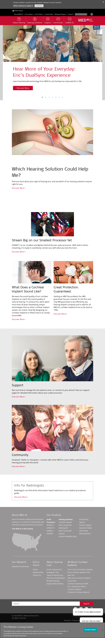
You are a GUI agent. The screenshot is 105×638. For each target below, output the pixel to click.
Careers (70, 14)
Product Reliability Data (68, 536)
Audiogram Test (53, 572)
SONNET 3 (50, 528)
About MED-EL (18, 14)
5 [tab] (56, 97)
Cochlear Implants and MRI (78, 584)
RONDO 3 (50, 525)
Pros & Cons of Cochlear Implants (80, 569)
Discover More (23, 88)
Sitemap (67, 620)
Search (86, 603)
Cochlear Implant (65, 522)
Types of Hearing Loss (55, 575)
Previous (1, 62)
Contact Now (49, 14)
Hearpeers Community (20, 566)
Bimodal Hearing (53, 581)
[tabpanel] (52, 59)
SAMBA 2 (50, 531)
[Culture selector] (23, 5)
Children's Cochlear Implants (78, 592)
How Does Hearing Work (56, 578)
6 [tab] (59, 97)
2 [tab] (46, 97)
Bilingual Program (60, 14)
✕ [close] (103, 2)
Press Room (29, 14)
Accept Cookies (90, 630)
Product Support (85, 525)
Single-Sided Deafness (55, 584)
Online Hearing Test (54, 569)
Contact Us (37, 575)
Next (103, 62)
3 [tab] (49, 97)
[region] (52, 630)
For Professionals (81, 14)
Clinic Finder (39, 14)
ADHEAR (50, 533)
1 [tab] (42, 97)
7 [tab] (63, 97)
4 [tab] (52, 97)
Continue (39, 6)
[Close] (102, 630)
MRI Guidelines (85, 533)
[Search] (91, 14)
